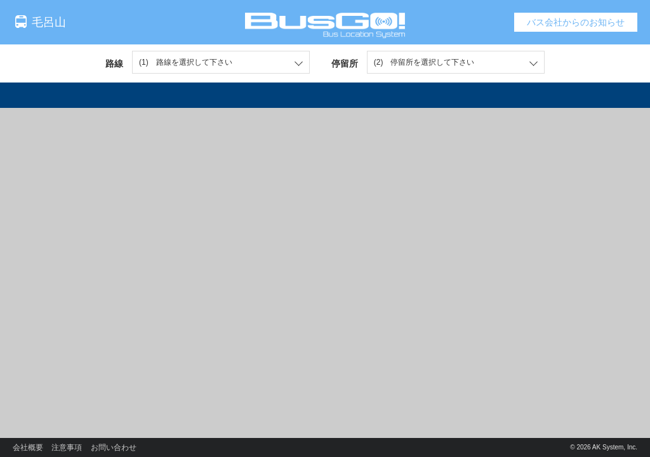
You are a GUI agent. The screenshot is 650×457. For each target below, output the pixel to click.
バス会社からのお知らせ (576, 22)
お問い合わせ (113, 447)
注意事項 (66, 447)
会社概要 (28, 447)
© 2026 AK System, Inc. (603, 447)
